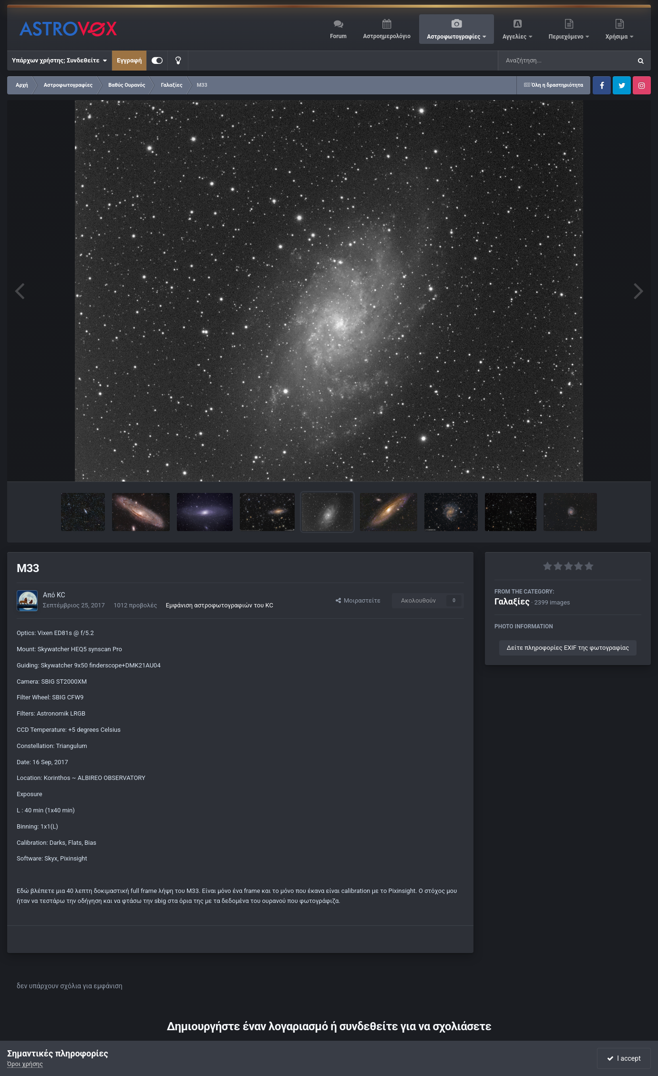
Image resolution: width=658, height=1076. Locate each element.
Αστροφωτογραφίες (454, 36)
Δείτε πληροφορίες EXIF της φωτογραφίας (568, 647)
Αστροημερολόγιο (386, 36)
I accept (623, 1058)
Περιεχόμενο (567, 36)
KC (61, 595)
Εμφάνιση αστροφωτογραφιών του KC (219, 605)
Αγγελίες (515, 36)
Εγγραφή (129, 60)
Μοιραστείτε (358, 600)
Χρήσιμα (617, 36)
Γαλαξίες (512, 601)
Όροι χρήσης (25, 1063)
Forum (338, 36)
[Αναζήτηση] (545, 61)
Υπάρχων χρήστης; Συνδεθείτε (59, 61)
